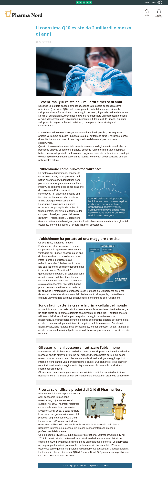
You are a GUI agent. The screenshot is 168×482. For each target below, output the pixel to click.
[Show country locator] (153, 2)
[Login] (146, 13)
